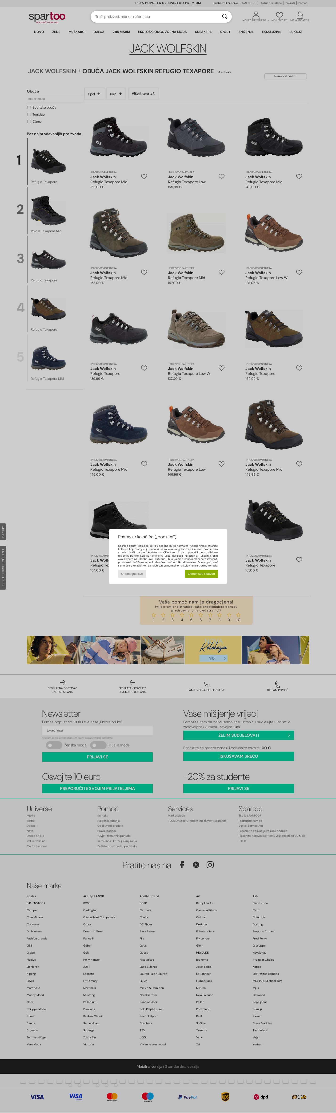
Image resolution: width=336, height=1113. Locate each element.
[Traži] (224, 17)
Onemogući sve (132, 573)
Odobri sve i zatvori (201, 573)
